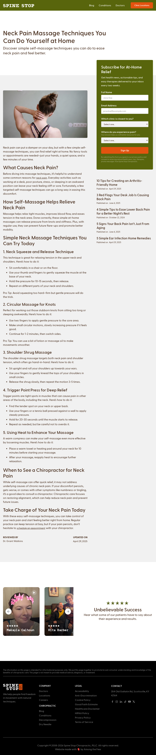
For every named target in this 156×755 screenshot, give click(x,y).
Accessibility (82, 691)
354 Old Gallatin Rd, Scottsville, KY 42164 (130, 693)
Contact (116, 685)
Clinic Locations (141, 5)
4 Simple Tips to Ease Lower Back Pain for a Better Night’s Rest (123, 211)
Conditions (105, 5)
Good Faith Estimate (86, 704)
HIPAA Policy (82, 713)
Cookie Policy (82, 699)
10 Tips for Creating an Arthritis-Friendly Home (119, 182)
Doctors (120, 5)
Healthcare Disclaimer (87, 708)
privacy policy (137, 157)
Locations (44, 695)
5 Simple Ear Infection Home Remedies (124, 238)
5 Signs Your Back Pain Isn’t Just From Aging (123, 225)
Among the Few (92, 749)
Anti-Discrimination (86, 695)
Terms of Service (84, 721)
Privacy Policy (83, 717)
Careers (43, 699)
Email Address (109, 105)
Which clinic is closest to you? (117, 118)
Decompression (47, 719)
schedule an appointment (31, 528)
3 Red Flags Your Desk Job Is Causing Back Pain (123, 197)
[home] (18, 5)
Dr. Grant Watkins (13, 541)
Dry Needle (45, 724)
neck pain (41, 177)
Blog (91, 5)
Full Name (106, 92)
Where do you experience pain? (118, 131)
